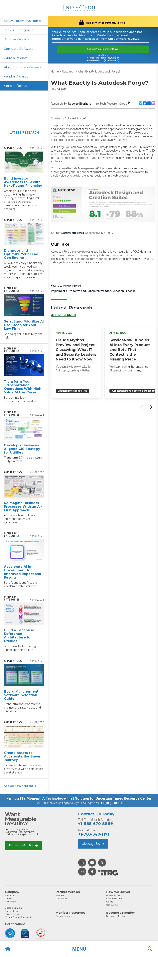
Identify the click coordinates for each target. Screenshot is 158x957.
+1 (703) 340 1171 (112, 803)
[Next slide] (150, 407)
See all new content (20, 787)
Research (68, 71)
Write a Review (16, 58)
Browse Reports (17, 39)
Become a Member (23, 846)
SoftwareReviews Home (23, 21)
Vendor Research (18, 86)
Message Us (93, 844)
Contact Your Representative (102, 49)
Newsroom (10, 902)
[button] (79, 949)
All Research (63, 315)
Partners (60, 895)
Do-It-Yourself (113, 895)
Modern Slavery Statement (18, 917)
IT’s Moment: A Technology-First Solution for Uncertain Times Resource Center (85, 799)
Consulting (112, 905)
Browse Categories (19, 30)
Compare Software (19, 49)
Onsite (109, 902)
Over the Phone (114, 899)
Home (55, 71)
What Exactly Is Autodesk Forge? (99, 71)
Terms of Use (11, 911)
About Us (9, 895)
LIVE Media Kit (63, 899)
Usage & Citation (13, 908)
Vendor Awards (16, 77)
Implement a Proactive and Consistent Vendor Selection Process (93, 291)
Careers (9, 899)
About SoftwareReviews (23, 67)
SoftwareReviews (72, 232)
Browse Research (64, 916)
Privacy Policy (12, 914)
